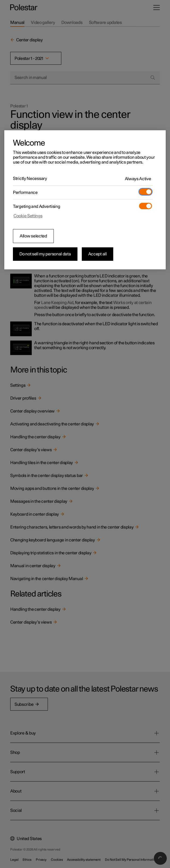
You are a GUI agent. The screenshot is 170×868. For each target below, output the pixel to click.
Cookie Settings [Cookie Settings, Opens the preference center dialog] (27, 216)
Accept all (97, 254)
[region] (85, 199)
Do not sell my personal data (45, 254)
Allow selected (33, 236)
